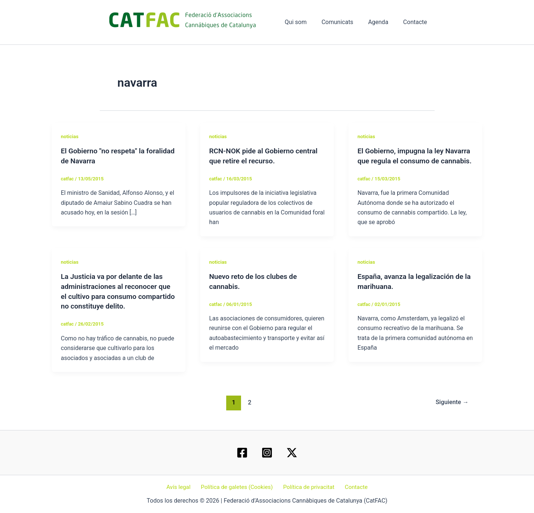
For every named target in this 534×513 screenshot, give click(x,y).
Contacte (416, 22)
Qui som (306, 22)
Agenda (383, 22)
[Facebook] (242, 452)
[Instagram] (267, 452)
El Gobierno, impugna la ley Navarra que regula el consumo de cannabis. (414, 160)
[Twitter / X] (291, 452)
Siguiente (451, 410)
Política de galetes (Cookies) (238, 487)
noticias (70, 136)
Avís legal (181, 487)
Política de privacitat (308, 487)
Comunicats (345, 22)
